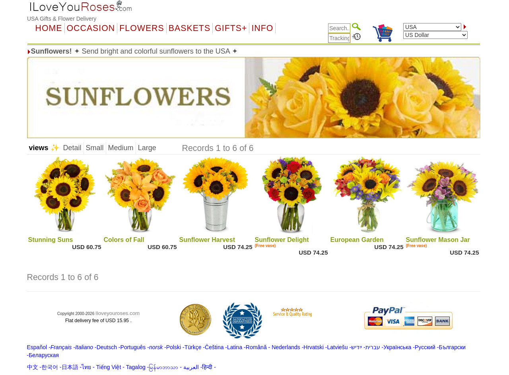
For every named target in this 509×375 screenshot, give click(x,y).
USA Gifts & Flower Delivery (61, 18)
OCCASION (91, 28)
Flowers (141, 28)
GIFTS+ (231, 28)
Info (262, 28)
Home (48, 28)
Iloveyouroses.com (117, 313)
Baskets (189, 28)
